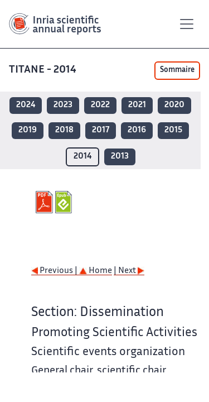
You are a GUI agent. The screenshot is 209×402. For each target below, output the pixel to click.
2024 (25, 105)
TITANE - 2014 (44, 70)
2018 (64, 130)
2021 (137, 105)
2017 (100, 130)
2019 (27, 130)
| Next (129, 271)
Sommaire (177, 70)
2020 (174, 105)
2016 (137, 130)
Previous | (55, 271)
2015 (173, 130)
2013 (120, 156)
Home (95, 271)
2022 (100, 105)
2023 (63, 105)
